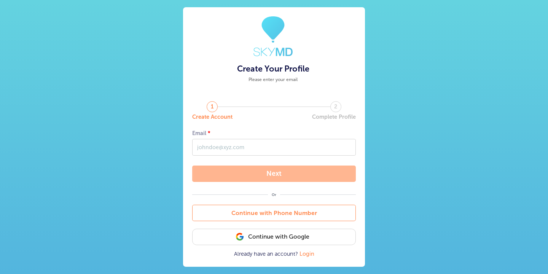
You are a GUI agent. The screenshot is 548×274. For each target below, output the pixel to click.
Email (199, 133)
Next (274, 173)
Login (306, 253)
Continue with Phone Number (274, 213)
